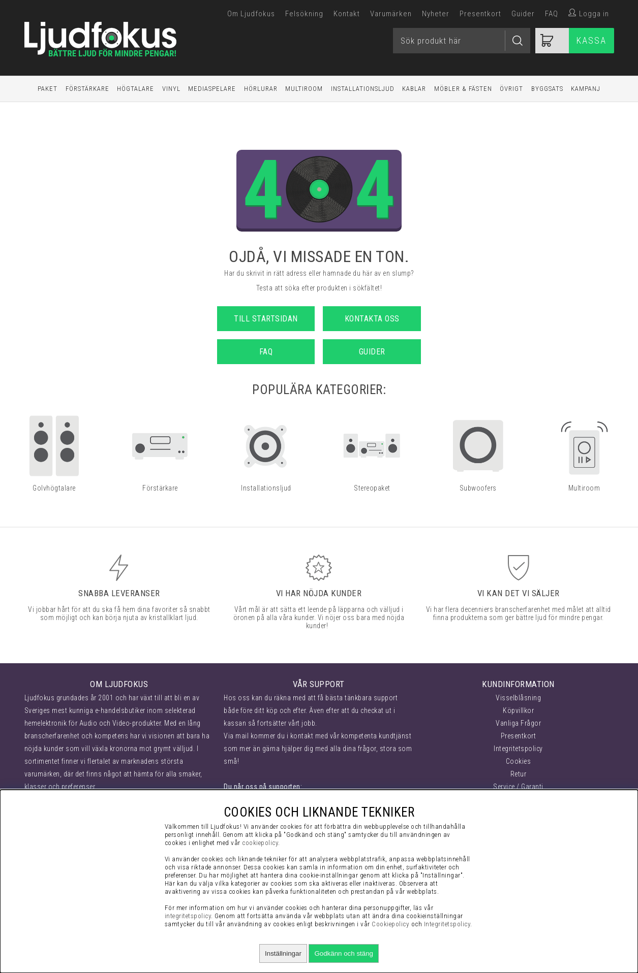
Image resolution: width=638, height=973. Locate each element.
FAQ (551, 13)
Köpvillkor (518, 710)
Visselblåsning (518, 698)
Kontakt (346, 13)
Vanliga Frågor (518, 723)
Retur (518, 774)
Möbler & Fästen (463, 88)
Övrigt (511, 88)
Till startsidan (266, 318)
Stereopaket (372, 488)
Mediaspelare (212, 88)
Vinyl (171, 88)
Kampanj (585, 88)
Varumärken (391, 13)
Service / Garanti (518, 787)
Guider (523, 13)
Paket (47, 88)
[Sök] (461, 40)
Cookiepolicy (390, 924)
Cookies (518, 761)
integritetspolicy (188, 916)
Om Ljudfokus (251, 13)
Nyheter (435, 13)
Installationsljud (362, 88)
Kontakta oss (372, 318)
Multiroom (304, 88)
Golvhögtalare (54, 488)
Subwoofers (478, 488)
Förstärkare (87, 88)
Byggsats (547, 88)
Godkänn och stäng (343, 953)
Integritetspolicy (518, 748)
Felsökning (304, 13)
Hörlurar (261, 88)
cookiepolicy (260, 843)
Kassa (591, 40)
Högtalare (135, 88)
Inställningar (283, 953)
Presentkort (480, 13)
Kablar (414, 88)
